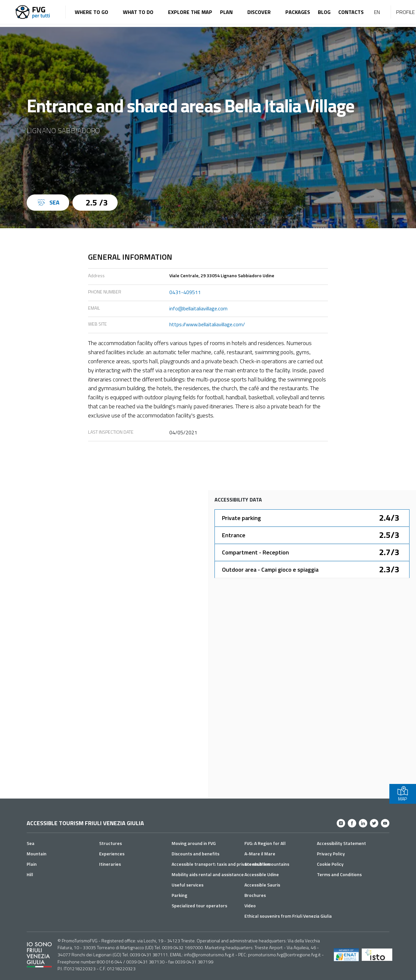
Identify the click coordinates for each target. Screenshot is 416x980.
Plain (32, 864)
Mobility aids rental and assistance (208, 874)
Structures (110, 843)
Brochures (255, 895)
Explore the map (190, 12)
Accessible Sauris (262, 884)
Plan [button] (226, 12)
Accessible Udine (261, 874)
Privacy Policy (331, 853)
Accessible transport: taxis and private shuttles (221, 864)
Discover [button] (259, 12)
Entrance (233, 535)
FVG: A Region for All (265, 843)
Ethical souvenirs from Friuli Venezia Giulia (288, 915)
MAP (402, 794)
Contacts (351, 12)
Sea (30, 843)
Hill (30, 874)
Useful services (187, 884)
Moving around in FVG (194, 843)
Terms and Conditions (339, 874)
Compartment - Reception (255, 552)
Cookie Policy (330, 864)
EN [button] (377, 12)
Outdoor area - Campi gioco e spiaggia (270, 569)
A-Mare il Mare (259, 853)
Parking (179, 895)
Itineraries (110, 864)
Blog (324, 12)
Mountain (36, 853)
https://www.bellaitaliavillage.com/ (207, 324)
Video (250, 905)
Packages (297, 12)
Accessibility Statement (341, 843)
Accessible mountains (266, 864)
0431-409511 (185, 292)
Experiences (111, 853)
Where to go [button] (91, 12)
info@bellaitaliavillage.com (198, 308)
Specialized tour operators (199, 905)
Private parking (241, 518)
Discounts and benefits (195, 853)
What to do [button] (138, 12)
